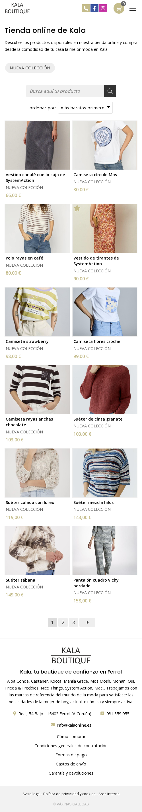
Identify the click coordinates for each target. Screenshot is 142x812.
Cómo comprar (71, 736)
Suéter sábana (20, 580)
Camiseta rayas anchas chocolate (29, 421)
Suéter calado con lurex (30, 502)
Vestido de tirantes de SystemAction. (96, 260)
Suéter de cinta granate (98, 419)
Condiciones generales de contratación (71, 745)
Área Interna (109, 793)
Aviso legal (31, 793)
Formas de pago (71, 754)
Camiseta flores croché (96, 341)
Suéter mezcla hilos (93, 502)
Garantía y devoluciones (71, 773)
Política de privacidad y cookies (69, 793)
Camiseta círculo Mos (95, 174)
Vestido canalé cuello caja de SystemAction (35, 177)
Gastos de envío (71, 764)
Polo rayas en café (24, 258)
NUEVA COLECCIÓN (24, 187)
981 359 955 (117, 713)
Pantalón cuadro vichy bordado (96, 582)
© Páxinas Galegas (71, 804)
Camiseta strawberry (27, 341)
